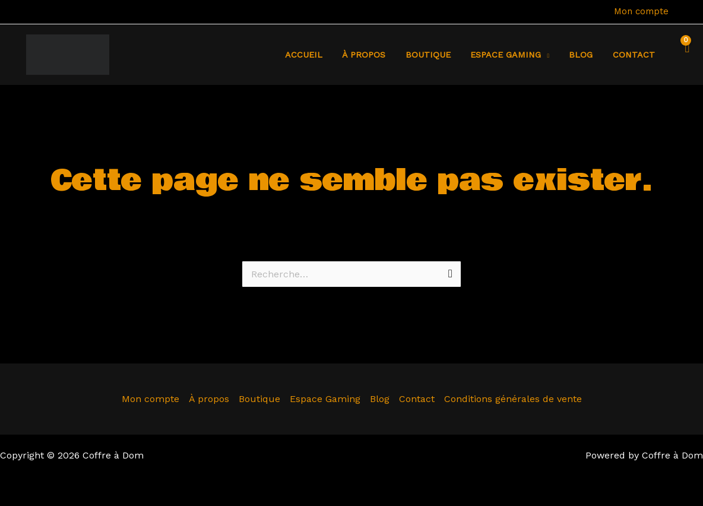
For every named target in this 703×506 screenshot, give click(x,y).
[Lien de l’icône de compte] (685, 12)
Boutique (437, 54)
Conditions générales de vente (513, 398)
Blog (585, 54)
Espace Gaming (325, 398)
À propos (376, 54)
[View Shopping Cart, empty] (684, 55)
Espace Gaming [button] (512, 54)
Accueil (319, 54)
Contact (635, 54)
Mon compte (641, 11)
